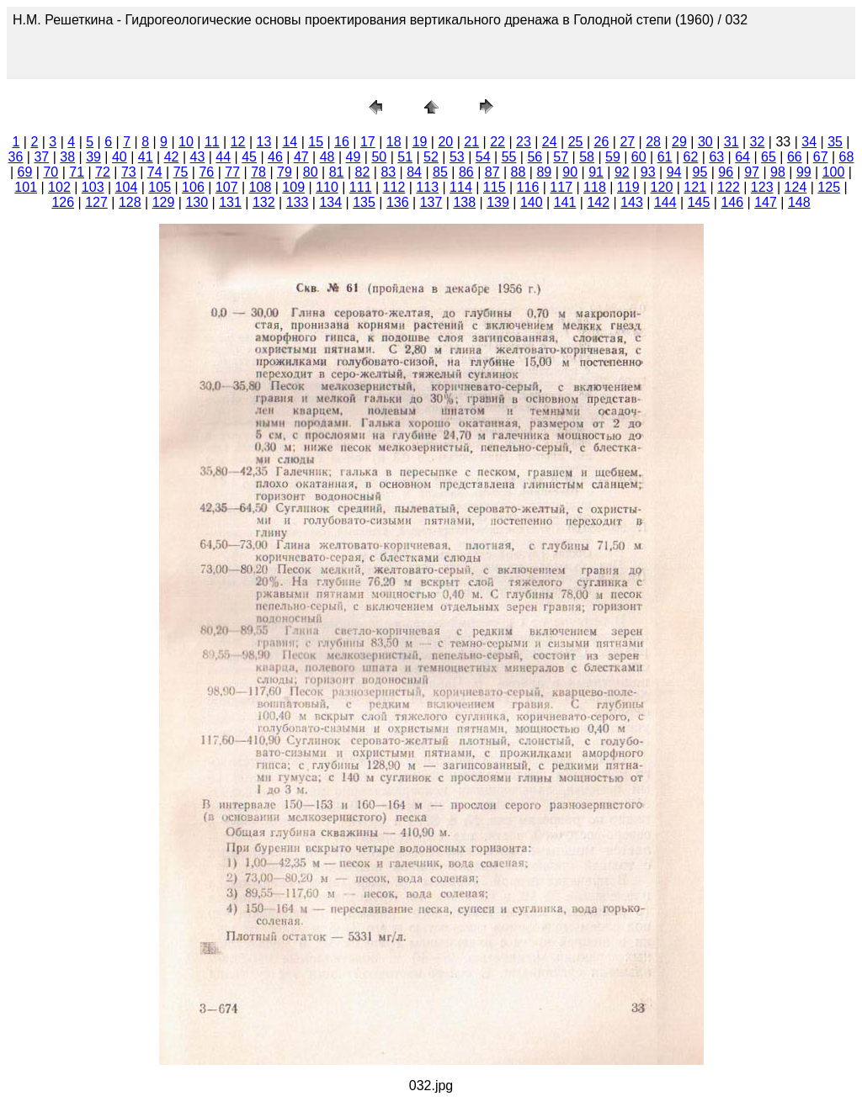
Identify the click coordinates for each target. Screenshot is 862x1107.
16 (341, 142)
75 (181, 172)
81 (336, 172)
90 (569, 172)
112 (394, 187)
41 (145, 157)
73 (128, 172)
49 (353, 157)
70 (50, 172)
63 (716, 157)
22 (497, 142)
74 (154, 172)
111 (360, 187)
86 (466, 172)
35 (835, 142)
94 (674, 172)
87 (492, 172)
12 (238, 142)
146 (732, 202)
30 (705, 142)
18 (394, 142)
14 (289, 142)
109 (293, 187)
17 (367, 142)
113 (427, 187)
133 (297, 202)
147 (765, 202)
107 (227, 187)
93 (648, 172)
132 (264, 202)
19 (420, 142)
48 (327, 157)
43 (197, 157)
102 (59, 187)
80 (310, 172)
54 (483, 157)
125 (828, 187)
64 (742, 157)
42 (171, 157)
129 (163, 202)
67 (820, 157)
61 (665, 157)
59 (612, 157)
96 (725, 172)
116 (528, 187)
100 (833, 172)
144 (665, 202)
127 (96, 202)
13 (264, 142)
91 (596, 172)
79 (284, 172)
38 (67, 157)
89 (543, 172)
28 (653, 142)
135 (364, 202)
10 (186, 142)
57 (560, 157)
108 (260, 187)
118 (594, 187)
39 (93, 157)
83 (388, 172)
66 (794, 157)
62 (691, 157)
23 (523, 142)
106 (193, 187)
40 (119, 157)
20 (445, 142)
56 (534, 157)
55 (509, 157)
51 (404, 157)
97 (751, 172)
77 (232, 172)
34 (809, 142)
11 (212, 142)
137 (431, 202)
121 (695, 187)
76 (206, 172)
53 (457, 157)
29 (679, 142)
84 (414, 172)
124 (796, 187)
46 (275, 157)
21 (471, 142)
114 (461, 187)
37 (41, 157)
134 (330, 202)
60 (638, 157)
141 (565, 202)
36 (16, 157)
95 (700, 172)
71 (76, 172)
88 (518, 172)
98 (777, 172)
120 (662, 187)
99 (803, 172)
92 (622, 172)
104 (126, 187)
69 (25, 172)
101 (25, 187)
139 (498, 202)
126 (62, 202)
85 (440, 172)
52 (431, 157)
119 (628, 187)
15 (315, 142)
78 (258, 172)
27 (627, 142)
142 (598, 202)
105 (159, 187)
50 (378, 157)
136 (397, 202)
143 (631, 202)
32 (757, 142)
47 (301, 157)
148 (799, 202)
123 (762, 187)
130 (196, 202)
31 (731, 142)
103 (93, 187)
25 (575, 142)
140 (531, 202)
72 (102, 172)
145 (699, 202)
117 (561, 187)
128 (130, 202)
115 (494, 187)
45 (249, 157)
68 (846, 157)
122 (728, 187)
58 (586, 157)
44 (223, 157)
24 (549, 142)
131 (230, 202)
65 (768, 157)
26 (601, 142)
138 (464, 202)
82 (362, 172)
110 (327, 187)
